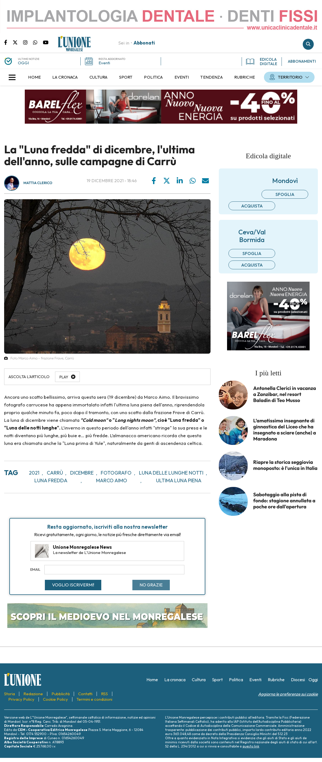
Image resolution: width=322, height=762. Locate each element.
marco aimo (111, 480)
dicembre (82, 473)
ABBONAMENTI (302, 61)
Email (35, 569)
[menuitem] (34, 77)
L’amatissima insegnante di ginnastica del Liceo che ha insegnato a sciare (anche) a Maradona (284, 430)
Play (63, 377)
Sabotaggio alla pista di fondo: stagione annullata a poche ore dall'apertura (284, 501)
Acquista (252, 206)
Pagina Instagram (28, 42)
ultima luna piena (178, 480)
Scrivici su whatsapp (38, 42)
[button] (12, 77)
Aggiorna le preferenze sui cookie (288, 694)
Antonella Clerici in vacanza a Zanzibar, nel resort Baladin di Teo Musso (284, 394)
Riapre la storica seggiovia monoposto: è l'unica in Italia (285, 465)
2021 (34, 473)
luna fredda (50, 480)
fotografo (116, 473)
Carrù (55, 473)
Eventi (104, 62)
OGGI (23, 62)
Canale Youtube (45, 42)
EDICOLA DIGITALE (261, 61)
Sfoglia (284, 194)
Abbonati (144, 43)
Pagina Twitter (18, 42)
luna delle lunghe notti (171, 473)
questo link (250, 746)
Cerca (308, 44)
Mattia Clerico (37, 183)
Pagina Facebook (8, 42)
